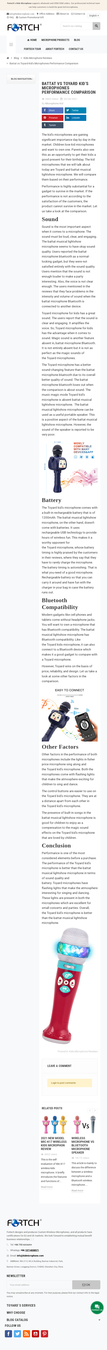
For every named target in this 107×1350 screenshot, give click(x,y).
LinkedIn (76, 118)
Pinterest (53, 118)
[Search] (80, 26)
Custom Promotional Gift (30, 17)
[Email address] (39, 1284)
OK (86, 1285)
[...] (32, 1239)
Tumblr (52, 125)
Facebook (8, 1333)
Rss (26, 1333)
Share (52, 110)
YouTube (35, 1333)
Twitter (75, 110)
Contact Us (78, 13)
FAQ (10, 17)
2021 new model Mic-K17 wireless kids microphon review (54, 1143)
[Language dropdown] (93, 15)
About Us (63, 13)
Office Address (45, 13)
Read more (47, 1186)
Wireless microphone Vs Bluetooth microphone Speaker (83, 1145)
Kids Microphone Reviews (83, 1051)
